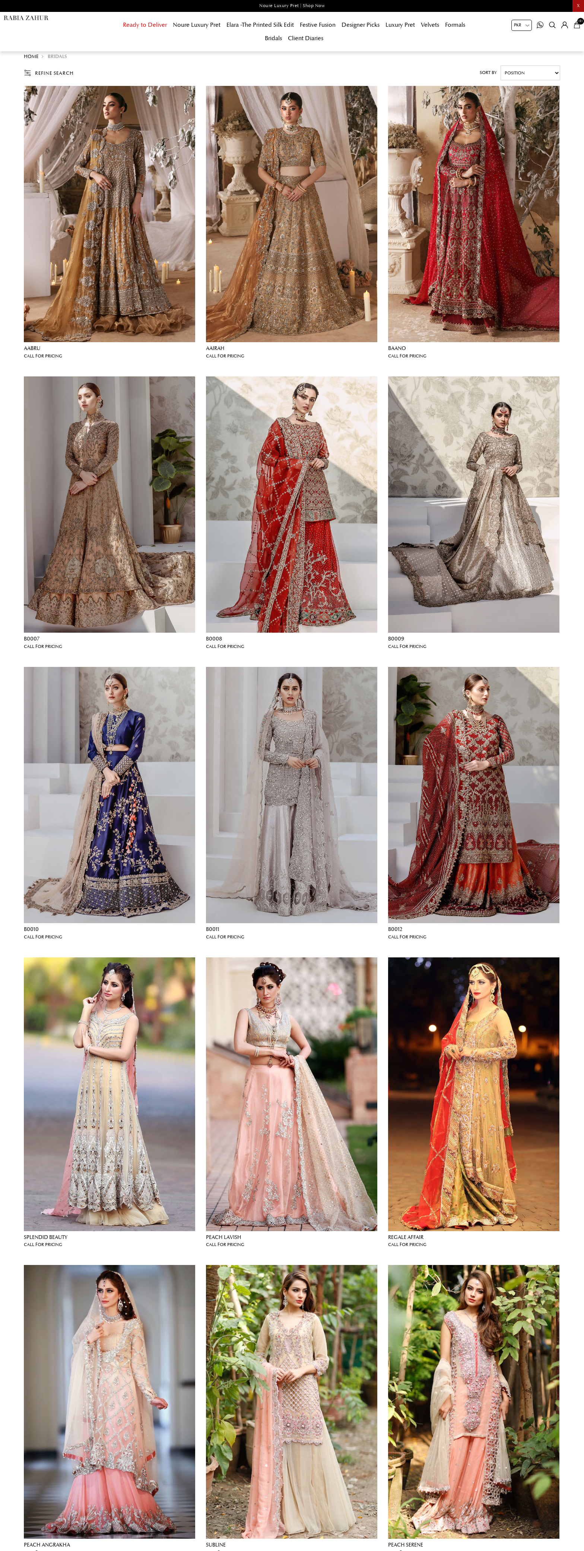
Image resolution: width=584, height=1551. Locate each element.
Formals (455, 25)
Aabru (32, 352)
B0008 (214, 642)
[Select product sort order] (530, 76)
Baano (397, 352)
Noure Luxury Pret (196, 25)
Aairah (215, 352)
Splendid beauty (45, 1241)
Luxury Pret (400, 25)
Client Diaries (305, 38)
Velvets (430, 25)
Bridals (273, 38)
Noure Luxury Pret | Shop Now (292, 6)
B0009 (396, 642)
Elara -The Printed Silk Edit (260, 25)
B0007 (31, 642)
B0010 (31, 933)
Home (31, 60)
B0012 (395, 933)
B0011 (212, 933)
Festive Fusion (318, 25)
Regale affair (405, 1241)
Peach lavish (223, 1241)
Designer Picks (361, 25)
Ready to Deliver (145, 25)
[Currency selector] (521, 25)
